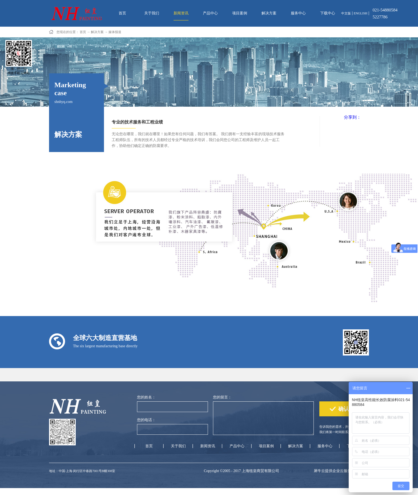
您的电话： (146, 420)
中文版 (346, 13)
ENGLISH (360, 13)
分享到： (352, 117)
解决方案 (97, 32)
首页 (122, 13)
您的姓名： (146, 397)
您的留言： (222, 397)
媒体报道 (114, 32)
